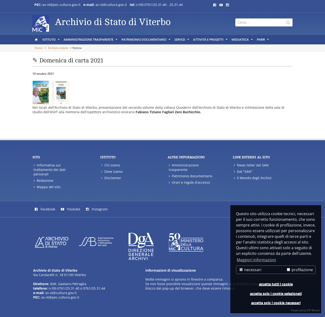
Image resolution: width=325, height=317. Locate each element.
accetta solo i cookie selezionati (276, 293)
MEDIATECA (243, 40)
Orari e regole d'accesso (189, 182)
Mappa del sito (47, 187)
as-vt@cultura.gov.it (111, 4)
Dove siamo (112, 171)
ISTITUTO (51, 40)
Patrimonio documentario (190, 176)
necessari (250, 269)
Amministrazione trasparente (184, 167)
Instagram (97, 209)
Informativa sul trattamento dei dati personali (50, 169)
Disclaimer (111, 178)
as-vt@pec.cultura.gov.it (61, 4)
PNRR (263, 40)
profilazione (300, 269)
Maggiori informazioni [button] (256, 259)
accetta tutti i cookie (276, 284)
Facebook (45, 209)
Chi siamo (110, 165)
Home (39, 48)
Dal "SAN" (243, 171)
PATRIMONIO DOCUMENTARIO (146, 40)
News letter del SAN (251, 165)
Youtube (70, 209)
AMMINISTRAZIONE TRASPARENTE (91, 40)
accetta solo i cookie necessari (276, 302)
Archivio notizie (58, 48)
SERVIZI (182, 40)
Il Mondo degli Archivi (253, 178)
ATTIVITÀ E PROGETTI (210, 40)
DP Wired (313, 310)
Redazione (43, 180)
